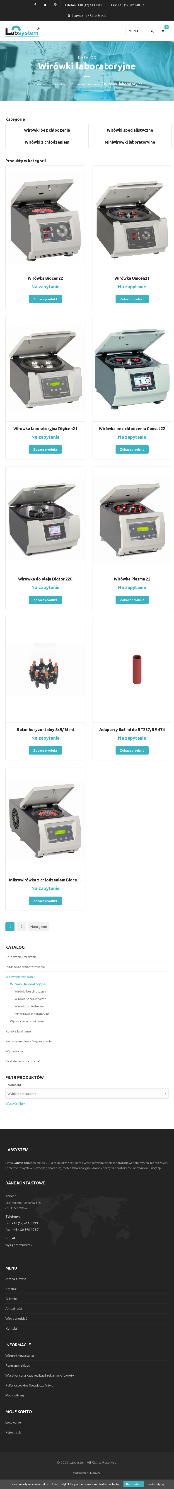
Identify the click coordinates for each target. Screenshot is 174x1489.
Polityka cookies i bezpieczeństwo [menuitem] (29, 1385)
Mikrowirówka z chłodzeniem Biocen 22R (45, 880)
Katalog (59, 84)
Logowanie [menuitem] (79, 15)
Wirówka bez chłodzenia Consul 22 (132, 428)
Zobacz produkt (45, 299)
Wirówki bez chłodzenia (47, 130)
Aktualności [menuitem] (13, 1308)
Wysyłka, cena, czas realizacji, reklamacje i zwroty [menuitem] (39, 1375)
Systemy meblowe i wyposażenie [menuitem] (28, 1041)
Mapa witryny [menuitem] (14, 1395)
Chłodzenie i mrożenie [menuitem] (21, 957)
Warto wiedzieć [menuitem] (16, 1318)
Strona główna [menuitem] (15, 1279)
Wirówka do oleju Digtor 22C (45, 579)
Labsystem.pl (41, 84)
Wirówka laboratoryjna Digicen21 (45, 428)
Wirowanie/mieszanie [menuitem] (20, 977)
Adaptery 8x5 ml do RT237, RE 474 (132, 729)
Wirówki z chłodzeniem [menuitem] (29, 1006)
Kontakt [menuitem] (11, 1328)
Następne (38, 926)
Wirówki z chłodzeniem (47, 142)
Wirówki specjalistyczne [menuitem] (30, 999)
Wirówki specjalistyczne (130, 130)
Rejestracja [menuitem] (98, 15)
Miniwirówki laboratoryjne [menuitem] (31, 1014)
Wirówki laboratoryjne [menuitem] (28, 984)
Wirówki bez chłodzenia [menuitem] (30, 991)
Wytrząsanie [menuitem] (14, 1051)
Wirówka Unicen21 (132, 278)
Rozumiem (133, 1484)
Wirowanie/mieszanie (84, 84)
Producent (13, 1085)
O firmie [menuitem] (11, 1298)
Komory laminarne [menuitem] (18, 1031)
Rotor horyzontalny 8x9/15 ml (45, 729)
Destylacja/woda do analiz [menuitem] (23, 1061)
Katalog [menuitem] (11, 1289)
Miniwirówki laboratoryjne (130, 142)
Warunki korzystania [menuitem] (19, 1355)
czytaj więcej (155, 1484)
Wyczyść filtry (15, 1103)
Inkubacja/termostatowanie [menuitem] (25, 967)
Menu (136, 31)
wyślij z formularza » (18, 1245)
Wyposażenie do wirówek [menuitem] (27, 1021)
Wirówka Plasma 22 (132, 579)
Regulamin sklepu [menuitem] (17, 1365)
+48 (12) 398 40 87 (25, 1229)
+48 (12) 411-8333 (90, 5)
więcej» (156, 1168)
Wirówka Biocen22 (45, 278)
